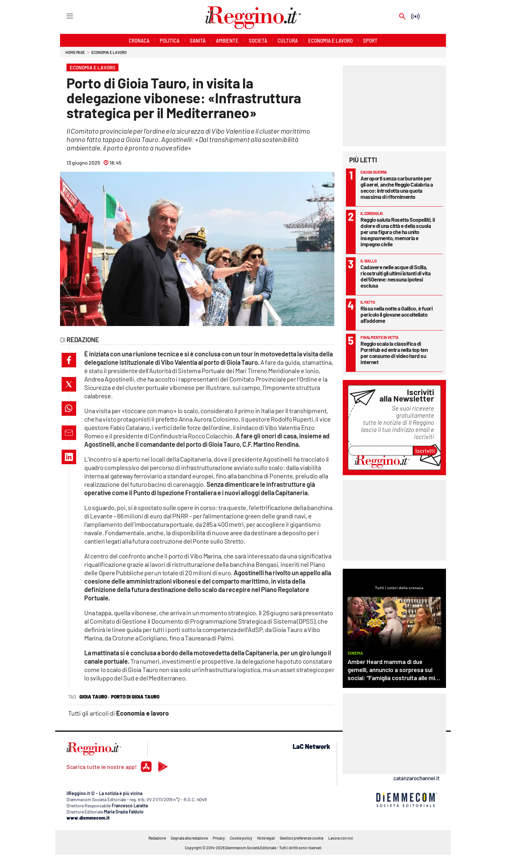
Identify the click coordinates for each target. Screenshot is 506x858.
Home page (75, 52)
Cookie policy (241, 838)
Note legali (266, 838)
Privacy (219, 838)
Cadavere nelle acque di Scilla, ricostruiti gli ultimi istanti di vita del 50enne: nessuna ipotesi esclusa (395, 276)
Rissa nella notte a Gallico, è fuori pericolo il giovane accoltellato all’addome (396, 314)
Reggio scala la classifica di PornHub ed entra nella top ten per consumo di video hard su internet (394, 352)
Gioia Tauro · (94, 697)
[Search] (402, 17)
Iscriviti (425, 450)
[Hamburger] (63, 15)
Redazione (157, 838)
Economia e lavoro (108, 52)
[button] (69, 360)
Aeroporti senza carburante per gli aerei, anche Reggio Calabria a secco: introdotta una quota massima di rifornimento (396, 187)
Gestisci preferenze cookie (301, 838)
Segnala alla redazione (189, 838)
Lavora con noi (340, 838)
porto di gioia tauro (135, 697)
